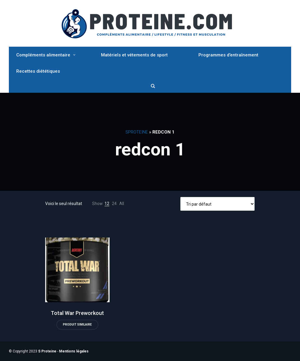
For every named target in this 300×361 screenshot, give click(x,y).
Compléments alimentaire (43, 55)
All (121, 203)
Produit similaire (77, 324)
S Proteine (47, 351)
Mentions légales (74, 351)
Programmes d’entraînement (228, 55)
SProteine (136, 132)
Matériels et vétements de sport (134, 55)
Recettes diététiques (38, 71)
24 (114, 203)
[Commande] (217, 204)
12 (107, 203)
